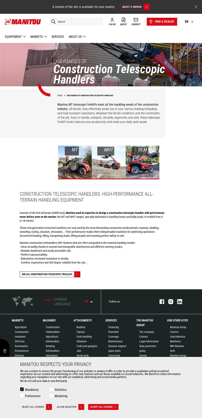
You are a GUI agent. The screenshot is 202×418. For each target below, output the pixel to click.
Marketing (61, 396)
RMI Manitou (177, 346)
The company (146, 331)
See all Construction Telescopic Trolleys (51, 274)
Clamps (81, 331)
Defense (19, 355)
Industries (20, 336)
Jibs (79, 350)
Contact (143, 336)
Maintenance (115, 341)
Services (111, 320)
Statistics (60, 390)
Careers (174, 331)
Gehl (172, 350)
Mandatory (32, 390)
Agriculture (21, 327)
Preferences (32, 396)
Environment (22, 350)
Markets (17, 320)
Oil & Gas (19, 341)
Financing (113, 327)
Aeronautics (21, 346)
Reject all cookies (37, 407)
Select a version (136, 7)
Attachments (83, 320)
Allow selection (70, 407)
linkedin (177, 301)
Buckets (81, 327)
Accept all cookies (104, 407)
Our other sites (177, 320)
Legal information (149, 341)
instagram (168, 301)
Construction (22, 331)
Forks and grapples (87, 346)
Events (143, 355)
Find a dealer (161, 21)
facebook (159, 301)
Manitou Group (178, 327)
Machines (49, 320)
